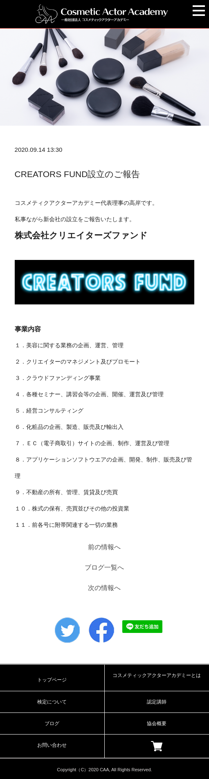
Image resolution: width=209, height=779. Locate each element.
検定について (52, 702)
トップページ (52, 680)
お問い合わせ (52, 745)
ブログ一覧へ (104, 567)
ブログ (52, 723)
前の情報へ (104, 547)
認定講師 (156, 702)
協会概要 (156, 723)
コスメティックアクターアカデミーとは (156, 675)
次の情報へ (104, 587)
